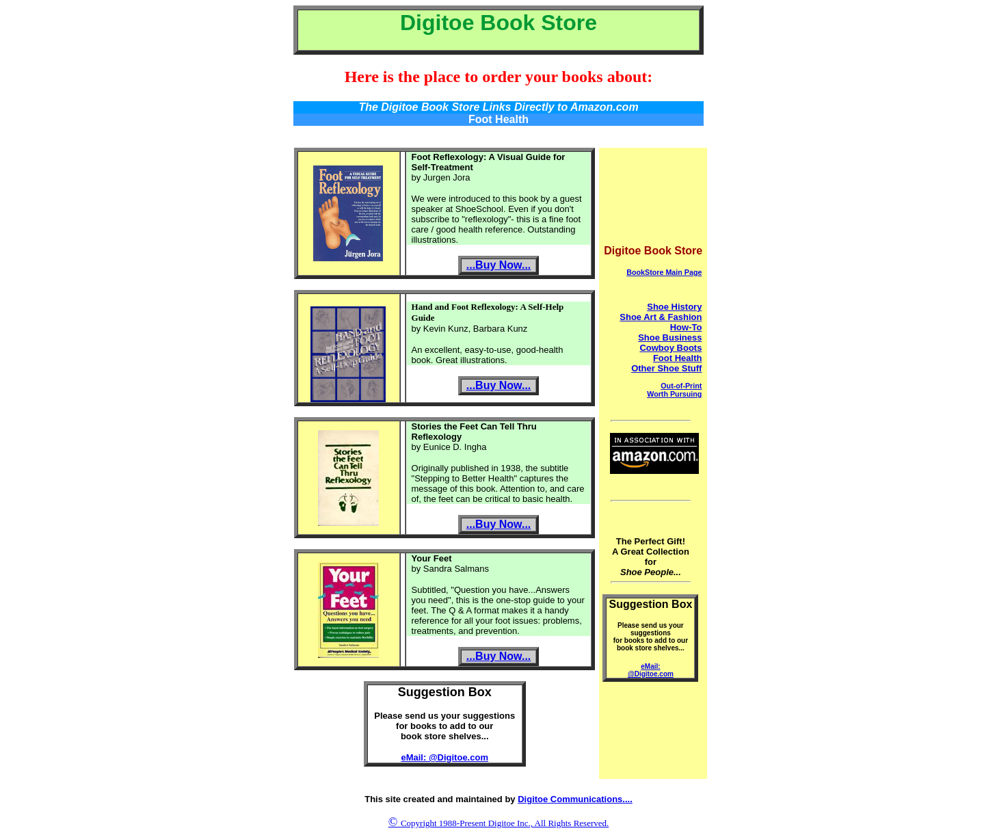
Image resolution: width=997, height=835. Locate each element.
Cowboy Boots (670, 348)
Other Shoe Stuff (666, 368)
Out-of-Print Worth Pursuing (674, 390)
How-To (686, 327)
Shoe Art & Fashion (661, 317)
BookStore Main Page (664, 272)
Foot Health (677, 358)
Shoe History (674, 307)
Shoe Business (670, 337)
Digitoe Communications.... (575, 799)
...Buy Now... (498, 265)
